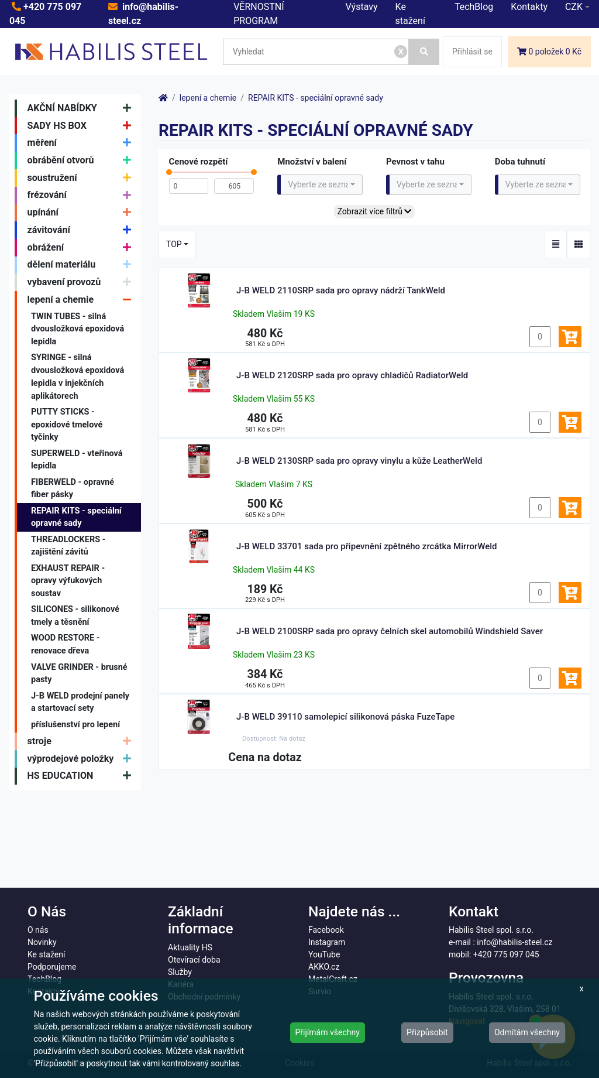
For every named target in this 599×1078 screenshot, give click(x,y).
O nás (38, 930)
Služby (180, 972)
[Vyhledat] (424, 52)
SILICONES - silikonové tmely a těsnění (75, 615)
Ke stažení (46, 954)
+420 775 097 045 (506, 954)
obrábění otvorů (82, 160)
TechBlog (474, 6)
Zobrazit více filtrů (375, 211)
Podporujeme (51, 966)
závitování (82, 230)
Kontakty (529, 6)
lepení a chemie (82, 300)
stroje (82, 741)
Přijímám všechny (327, 1032)
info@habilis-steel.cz (514, 942)
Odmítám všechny (527, 1032)
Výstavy (362, 6)
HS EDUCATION (82, 776)
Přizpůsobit (427, 1032)
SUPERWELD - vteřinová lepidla (77, 460)
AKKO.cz (323, 966)
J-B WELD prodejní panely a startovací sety (80, 702)
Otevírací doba (194, 959)
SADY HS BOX (82, 126)
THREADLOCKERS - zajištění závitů (68, 546)
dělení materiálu (82, 265)
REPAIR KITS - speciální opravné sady (76, 517)
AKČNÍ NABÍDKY (82, 108)
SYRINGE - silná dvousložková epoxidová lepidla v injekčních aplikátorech (77, 377)
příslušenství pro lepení (75, 725)
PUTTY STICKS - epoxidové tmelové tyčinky (66, 424)
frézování (82, 195)
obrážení (82, 247)
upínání (82, 212)
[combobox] (320, 184)
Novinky (42, 942)
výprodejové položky (82, 759)
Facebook (326, 930)
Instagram (326, 942)
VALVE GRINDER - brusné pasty (79, 673)
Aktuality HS (190, 947)
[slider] (169, 175)
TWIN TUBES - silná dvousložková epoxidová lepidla (77, 329)
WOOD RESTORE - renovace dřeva (65, 644)
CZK (574, 6)
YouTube (324, 954)
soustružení (82, 178)
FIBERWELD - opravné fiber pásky (72, 488)
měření (82, 143)
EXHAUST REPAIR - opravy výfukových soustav (68, 580)
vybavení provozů (82, 282)
